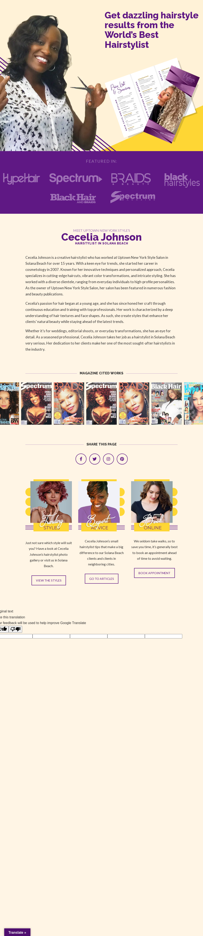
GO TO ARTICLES (101, 578)
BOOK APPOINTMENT (154, 573)
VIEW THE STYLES (49, 580)
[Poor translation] (15, 629)
